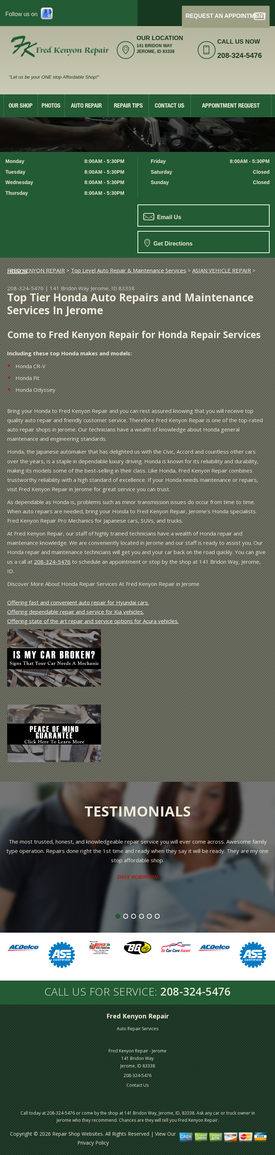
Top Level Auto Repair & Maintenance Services (128, 270)
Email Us (162, 216)
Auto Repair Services (137, 1029)
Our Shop (21, 106)
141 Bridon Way (69, 288)
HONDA (17, 271)
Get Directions (168, 243)
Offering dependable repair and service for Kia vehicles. (75, 611)
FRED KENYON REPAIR (36, 270)
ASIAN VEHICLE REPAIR (221, 270)
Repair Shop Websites (77, 1133)
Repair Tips (128, 106)
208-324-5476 (239, 55)
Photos (51, 106)
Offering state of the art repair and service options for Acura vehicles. (93, 621)
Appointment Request (231, 106)
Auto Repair (86, 106)
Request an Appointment (225, 16)
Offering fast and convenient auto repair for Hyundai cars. (78, 602)
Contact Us (169, 106)
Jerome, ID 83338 (113, 288)
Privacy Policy (93, 1142)
